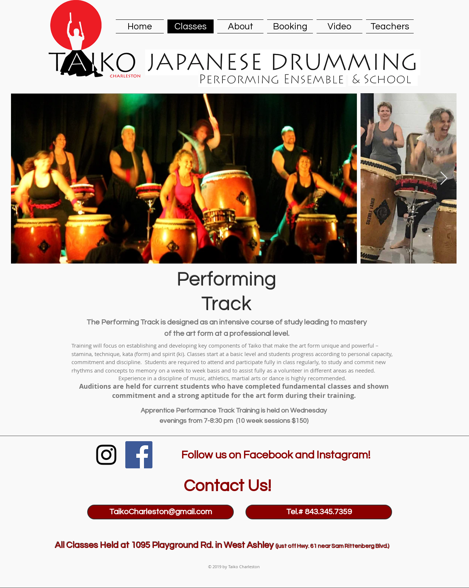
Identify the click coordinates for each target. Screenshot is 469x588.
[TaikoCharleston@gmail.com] (160, 512)
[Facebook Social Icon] (138, 454)
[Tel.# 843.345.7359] (318, 512)
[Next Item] (444, 178)
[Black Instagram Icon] (106, 454)
